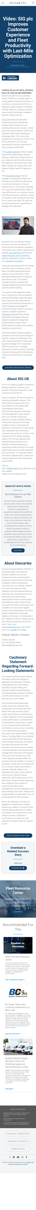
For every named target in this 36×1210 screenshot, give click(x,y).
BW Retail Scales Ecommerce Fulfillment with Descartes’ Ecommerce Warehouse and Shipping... (17, 1114)
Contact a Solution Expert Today (18, 835)
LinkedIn (13, 630)
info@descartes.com (18, 1149)
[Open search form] (33, 3)
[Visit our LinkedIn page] (10, 80)
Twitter (23, 630)
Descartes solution (13, 176)
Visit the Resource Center (14, 980)
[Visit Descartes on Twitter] (22, 1157)
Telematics (6, 314)
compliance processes (14, 261)
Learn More (18, 550)
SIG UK (5, 120)
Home (8, 67)
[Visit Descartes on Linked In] (14, 1157)
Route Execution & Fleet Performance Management (14, 1119)
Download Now (17, 868)
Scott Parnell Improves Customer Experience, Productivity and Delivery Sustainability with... (17, 1123)
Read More (9, 1089)
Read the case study (13, 1034)
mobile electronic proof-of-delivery (15, 255)
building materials (13, 152)
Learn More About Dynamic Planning (18, 367)
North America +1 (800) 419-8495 (18, 1134)
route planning (14, 253)
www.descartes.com (12, 627)
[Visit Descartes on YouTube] (18, 1157)
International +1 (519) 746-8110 (18, 1141)
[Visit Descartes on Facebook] (26, 1157)
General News (25, 67)
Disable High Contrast (21, 1164)
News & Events (15, 67)
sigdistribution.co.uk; (15, 468)
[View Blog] (10, 1157)
